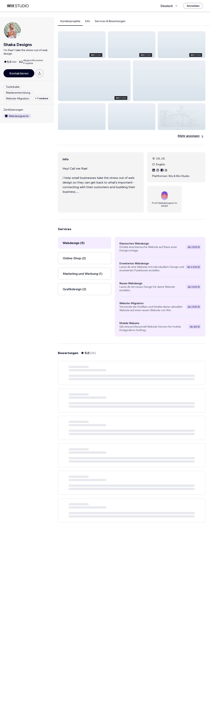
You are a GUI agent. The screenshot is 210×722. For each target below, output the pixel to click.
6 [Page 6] (149, 711)
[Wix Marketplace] (18, 6)
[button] (82, 44)
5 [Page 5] (142, 711)
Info (87, 21)
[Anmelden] (193, 6)
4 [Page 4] (135, 711)
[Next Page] (156, 711)
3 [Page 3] (128, 711)
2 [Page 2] (121, 711)
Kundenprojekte (70, 21)
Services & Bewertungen (110, 21)
